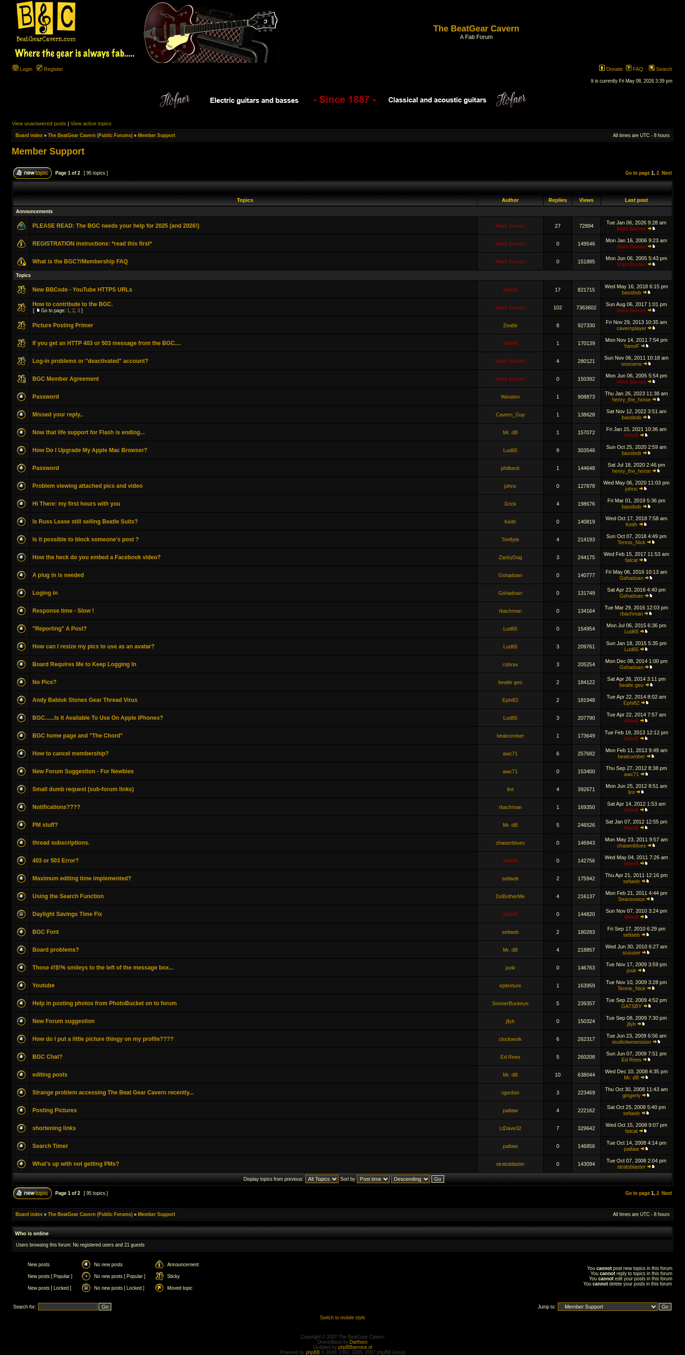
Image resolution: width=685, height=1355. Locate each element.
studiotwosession (631, 1042)
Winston (510, 397)
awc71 (510, 753)
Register (50, 69)
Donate (611, 69)
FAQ (634, 69)
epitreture (510, 985)
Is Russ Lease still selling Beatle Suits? (85, 521)
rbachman (510, 611)
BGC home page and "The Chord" (77, 735)
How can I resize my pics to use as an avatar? (93, 646)
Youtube (43, 985)
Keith (510, 521)
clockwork (510, 1039)
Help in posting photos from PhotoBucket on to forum (104, 1003)
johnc (510, 486)
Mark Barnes (510, 226)
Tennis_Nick (631, 542)
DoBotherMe (510, 896)
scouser (632, 952)
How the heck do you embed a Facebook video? (96, 557)
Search (660, 69)
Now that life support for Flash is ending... (88, 432)
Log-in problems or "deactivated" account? (90, 361)
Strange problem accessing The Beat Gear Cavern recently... (113, 1092)
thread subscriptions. (61, 842)
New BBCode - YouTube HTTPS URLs (82, 289)
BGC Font (45, 932)
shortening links (54, 1128)
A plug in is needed (58, 575)
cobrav (510, 664)
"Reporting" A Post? (59, 628)
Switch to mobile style (342, 1317)
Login (22, 69)
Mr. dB (510, 432)
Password (45, 396)
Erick (510, 504)
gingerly (632, 1095)
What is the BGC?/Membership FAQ (80, 261)
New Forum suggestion (63, 1021)
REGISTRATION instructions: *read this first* (92, 243)
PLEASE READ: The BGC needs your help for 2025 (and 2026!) (115, 226)
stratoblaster (510, 1164)
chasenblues (510, 843)
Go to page (637, 173)
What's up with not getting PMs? (75, 1164)
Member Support (156, 135)
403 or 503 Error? (55, 860)
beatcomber (510, 736)
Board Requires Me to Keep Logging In (84, 664)
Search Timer (50, 1146)
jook (510, 967)
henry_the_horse (631, 399)
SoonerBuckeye (510, 1003)
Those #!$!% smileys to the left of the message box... (103, 967)
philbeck (510, 468)
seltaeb (510, 878)
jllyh (510, 1021)
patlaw (510, 1110)
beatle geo (510, 682)
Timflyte (510, 539)
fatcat (631, 560)
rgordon (510, 1092)
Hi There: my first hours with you (76, 503)
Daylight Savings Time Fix (67, 914)
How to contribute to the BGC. (72, 304)
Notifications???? (56, 807)
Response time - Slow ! (63, 611)
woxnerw (631, 364)
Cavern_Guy (510, 414)
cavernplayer (631, 328)
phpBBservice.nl (355, 1347)
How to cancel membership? (70, 753)
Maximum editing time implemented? (81, 878)
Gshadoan (511, 575)
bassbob (631, 292)
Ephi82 (510, 700)
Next (667, 173)
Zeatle (510, 325)
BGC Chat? (47, 1057)
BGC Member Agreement (65, 379)
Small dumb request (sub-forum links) (83, 789)
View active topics (90, 123)
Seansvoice (631, 899)
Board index (29, 135)
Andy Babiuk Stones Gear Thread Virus (85, 700)
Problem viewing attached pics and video (87, 486)
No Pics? (44, 682)
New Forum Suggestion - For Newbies (83, 771)
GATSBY (631, 1006)
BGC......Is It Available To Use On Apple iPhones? (97, 718)
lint (510, 789)
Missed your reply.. (57, 414)
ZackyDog (510, 557)
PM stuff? (45, 825)
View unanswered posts (39, 123)
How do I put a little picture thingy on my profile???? (103, 1039)
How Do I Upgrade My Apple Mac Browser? (89, 450)
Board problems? (55, 950)
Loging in (45, 593)
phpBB (313, 1352)
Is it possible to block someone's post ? (85, 539)
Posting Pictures (54, 1110)
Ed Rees (510, 1057)
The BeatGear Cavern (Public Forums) (90, 135)
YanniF (631, 346)
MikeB (510, 290)
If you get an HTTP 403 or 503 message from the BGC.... (106, 343)
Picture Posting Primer (62, 325)
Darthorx (359, 1342)
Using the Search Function (68, 896)
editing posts (50, 1074)
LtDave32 (510, 1128)
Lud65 (510, 450)
